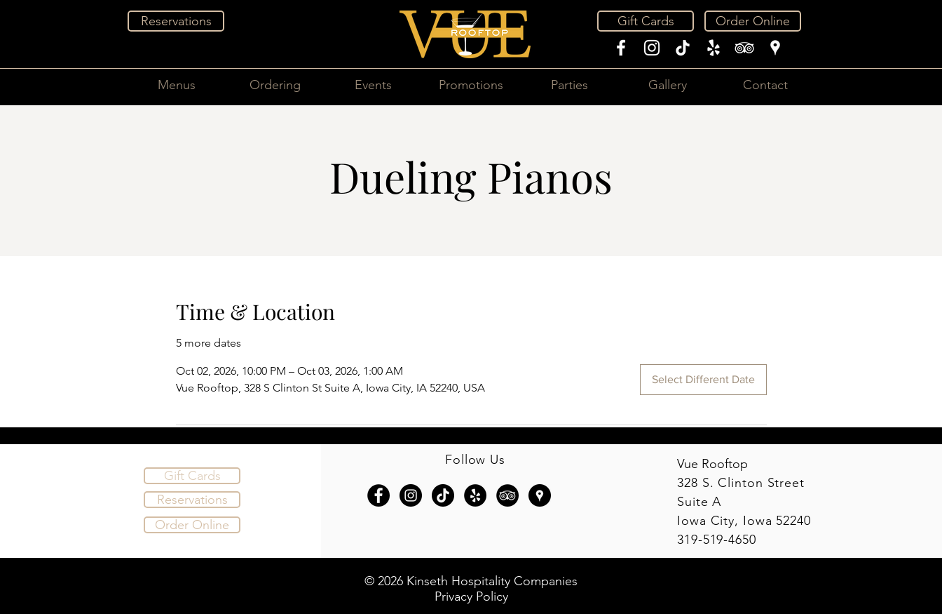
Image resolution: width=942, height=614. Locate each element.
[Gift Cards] (645, 21)
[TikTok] (682, 47)
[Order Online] (752, 21)
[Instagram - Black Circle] (411, 495)
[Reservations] (176, 21)
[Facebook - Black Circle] (378, 495)
